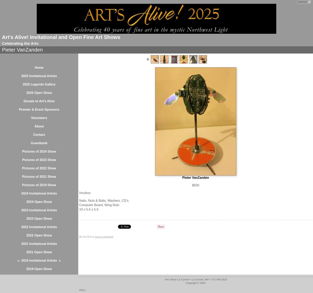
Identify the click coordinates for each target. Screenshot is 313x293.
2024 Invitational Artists (39, 193)
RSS (81, 290)
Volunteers (39, 118)
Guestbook (39, 143)
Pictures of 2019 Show (39, 185)
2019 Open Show (39, 269)
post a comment (104, 236)
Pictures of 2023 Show (39, 160)
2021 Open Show (39, 252)
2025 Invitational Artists (39, 76)
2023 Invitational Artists (39, 210)
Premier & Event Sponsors (39, 109)
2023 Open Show (39, 218)
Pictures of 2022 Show (39, 168)
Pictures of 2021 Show (39, 176)
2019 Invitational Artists (39, 260)
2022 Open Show (39, 235)
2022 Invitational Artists (39, 227)
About (39, 126)
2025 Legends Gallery (39, 84)
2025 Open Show (39, 92)
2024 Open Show (39, 202)
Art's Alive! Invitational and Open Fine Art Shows (61, 37)
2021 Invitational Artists (39, 243)
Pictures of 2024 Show (39, 151)
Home (39, 67)
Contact (39, 134)
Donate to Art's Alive (39, 101)
